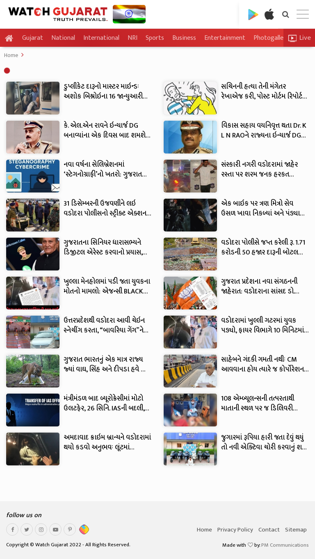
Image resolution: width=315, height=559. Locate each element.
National (63, 38)
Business (184, 38)
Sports (155, 38)
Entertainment (224, 38)
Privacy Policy (235, 530)
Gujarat (32, 38)
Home (11, 55)
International (101, 38)
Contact (269, 530)
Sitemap (296, 530)
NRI (132, 38)
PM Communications (285, 545)
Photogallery (271, 38)
